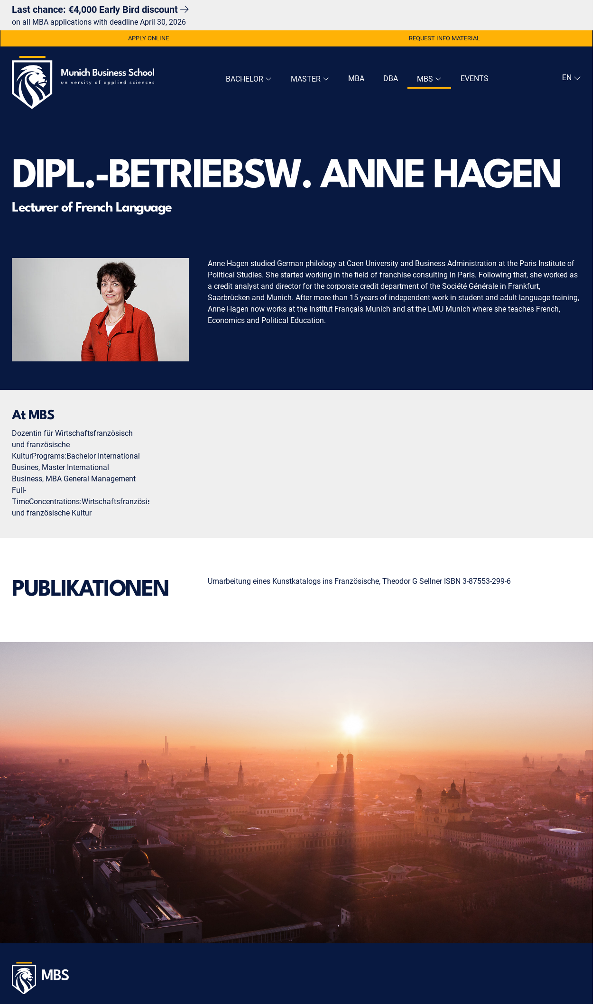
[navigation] (570, 78)
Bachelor (249, 78)
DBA (390, 78)
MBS (429, 78)
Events (475, 78)
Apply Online (148, 38)
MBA (356, 78)
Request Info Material (444, 38)
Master (310, 78)
